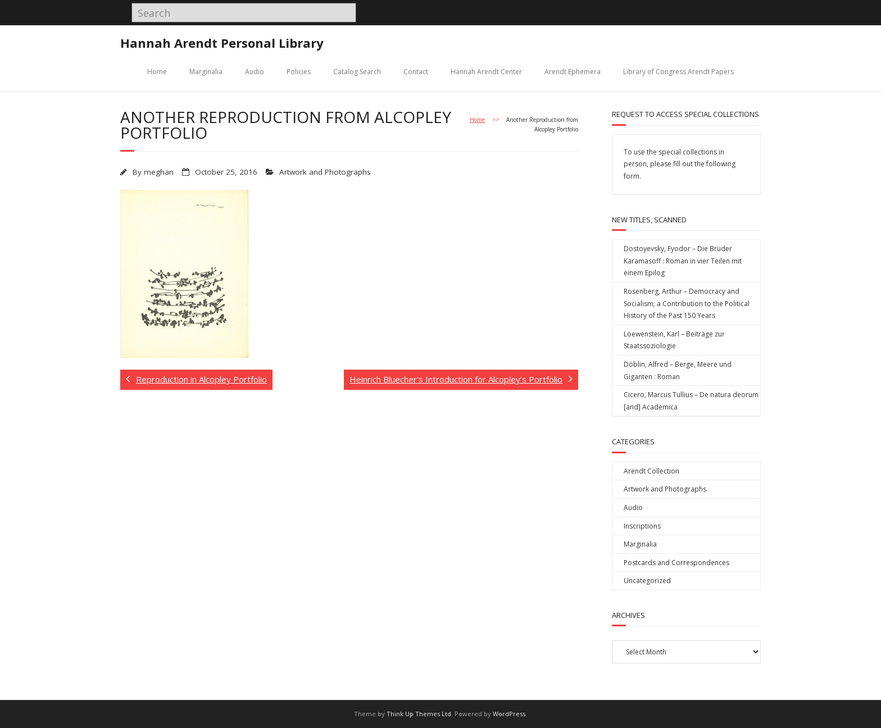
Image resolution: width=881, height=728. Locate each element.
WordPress (509, 713)
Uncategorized (647, 580)
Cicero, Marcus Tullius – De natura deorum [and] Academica (691, 401)
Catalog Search (357, 71)
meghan (159, 172)
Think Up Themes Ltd (419, 713)
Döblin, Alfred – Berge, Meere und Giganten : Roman (678, 370)
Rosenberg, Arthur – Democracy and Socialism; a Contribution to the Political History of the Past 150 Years (687, 303)
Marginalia (205, 71)
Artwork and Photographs (325, 172)
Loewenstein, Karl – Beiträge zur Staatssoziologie (674, 340)
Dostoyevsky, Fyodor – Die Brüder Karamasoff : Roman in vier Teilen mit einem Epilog (683, 260)
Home (157, 71)
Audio (254, 71)
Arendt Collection (651, 471)
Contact (415, 71)
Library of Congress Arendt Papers (678, 71)
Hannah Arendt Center (486, 71)
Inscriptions (642, 526)
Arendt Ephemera (572, 71)
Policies (299, 71)
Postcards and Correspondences (676, 562)
